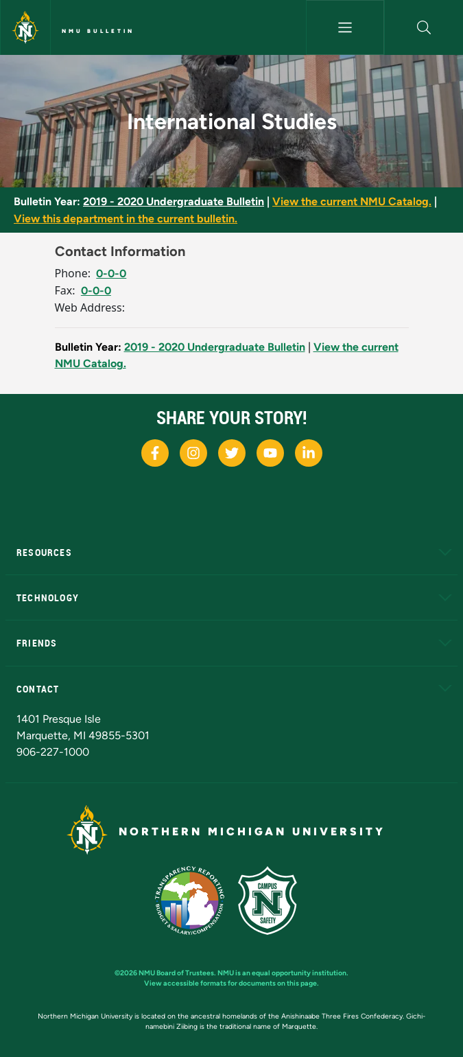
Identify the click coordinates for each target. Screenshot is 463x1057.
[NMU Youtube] (270, 453)
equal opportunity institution (299, 972)
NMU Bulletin (98, 30)
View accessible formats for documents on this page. (231, 983)
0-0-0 (111, 273)
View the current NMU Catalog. (351, 201)
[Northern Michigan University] (25, 27)
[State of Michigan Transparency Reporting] (196, 899)
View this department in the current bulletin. (125, 218)
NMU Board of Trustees (176, 972)
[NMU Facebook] (155, 453)
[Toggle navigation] (345, 27)
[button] (424, 27)
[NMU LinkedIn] (308, 453)
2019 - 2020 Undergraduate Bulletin (173, 201)
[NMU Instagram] (193, 453)
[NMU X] (232, 453)
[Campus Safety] (273, 899)
